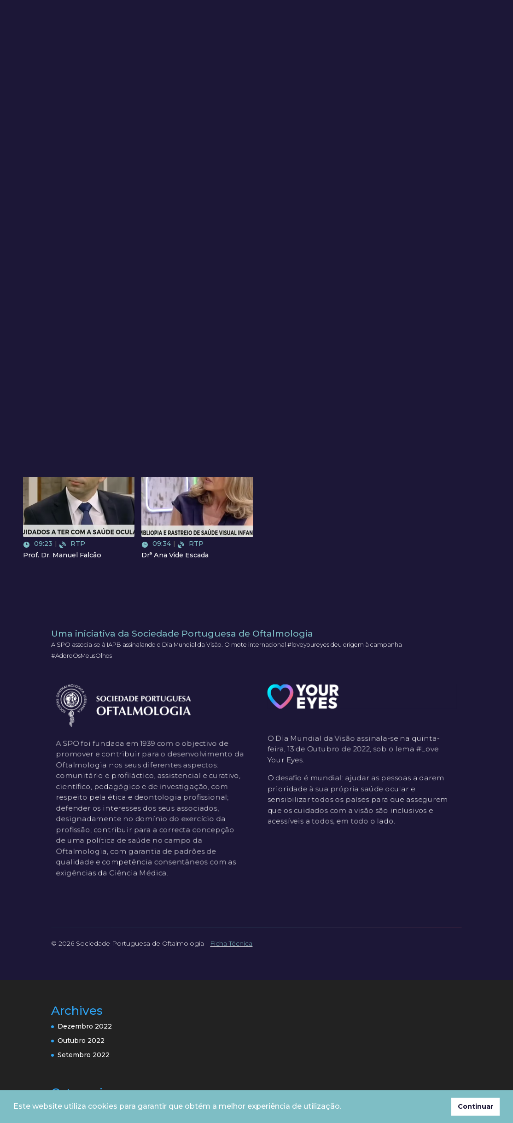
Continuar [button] (476, 1106)
